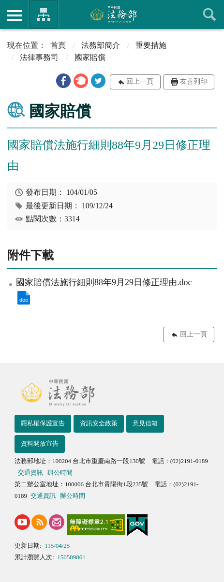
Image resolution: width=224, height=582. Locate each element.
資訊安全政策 (99, 423)
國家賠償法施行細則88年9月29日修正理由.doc (23, 298)
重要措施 (150, 45)
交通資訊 (30, 472)
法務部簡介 (100, 45)
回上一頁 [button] (139, 81)
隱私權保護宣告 (43, 423)
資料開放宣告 (40, 443)
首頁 (58, 45)
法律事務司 (39, 57)
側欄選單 (14, 15)
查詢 (209, 14)
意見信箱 (145, 423)
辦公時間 (60, 472)
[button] (63, 80)
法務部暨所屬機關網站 (43, 14)
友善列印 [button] (193, 81)
